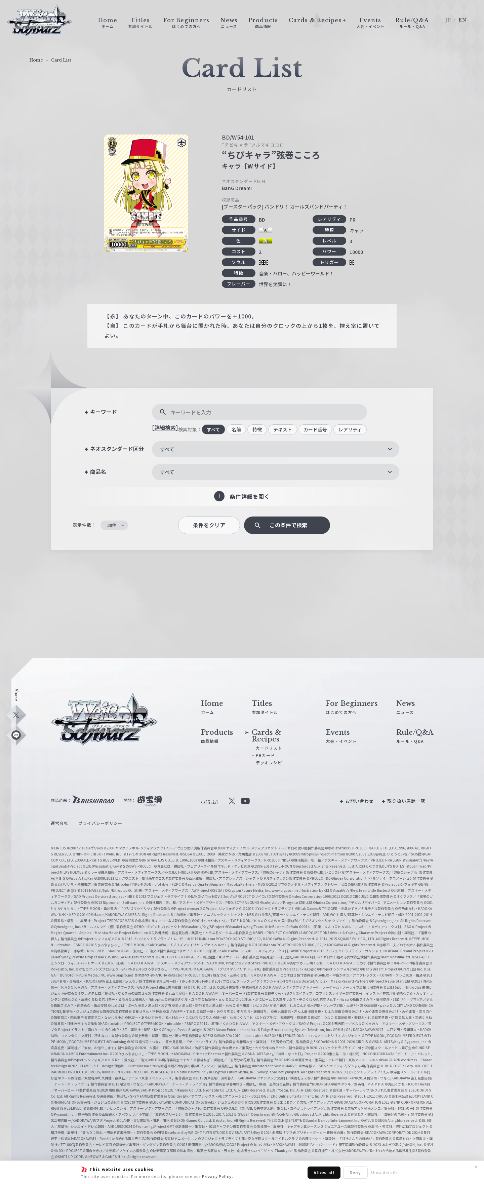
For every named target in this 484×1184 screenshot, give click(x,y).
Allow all (324, 1172)
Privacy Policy (217, 1176)
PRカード (265, 755)
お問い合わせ (360, 801)
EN (462, 20)
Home (36, 60)
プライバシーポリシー (100, 823)
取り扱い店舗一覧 (406, 801)
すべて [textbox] (167, 449)
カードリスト (269, 748)
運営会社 (59, 823)
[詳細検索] (165, 427)
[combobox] (275, 449)
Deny (355, 1172)
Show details (384, 1172)
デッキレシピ (269, 762)
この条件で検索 (288, 525)
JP (448, 20)
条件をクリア (209, 525)
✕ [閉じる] (476, 1167)
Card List (61, 60)
